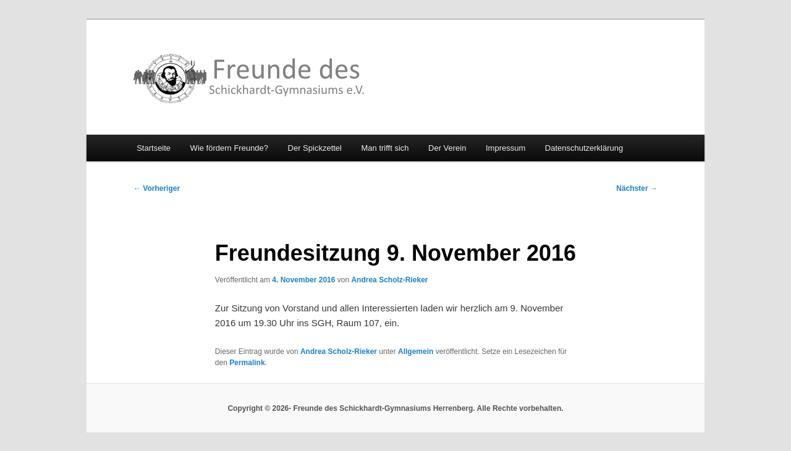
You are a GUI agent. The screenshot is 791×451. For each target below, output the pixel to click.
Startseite (154, 148)
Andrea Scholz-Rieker (389, 280)
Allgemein (415, 351)
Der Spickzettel (315, 148)
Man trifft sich (384, 148)
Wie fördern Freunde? (229, 148)
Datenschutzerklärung (584, 148)
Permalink (246, 362)
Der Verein (447, 148)
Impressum (505, 148)
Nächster (637, 188)
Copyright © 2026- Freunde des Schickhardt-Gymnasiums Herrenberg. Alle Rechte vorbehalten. (395, 408)
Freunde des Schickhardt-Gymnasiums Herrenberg (249, 78)
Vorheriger (156, 188)
